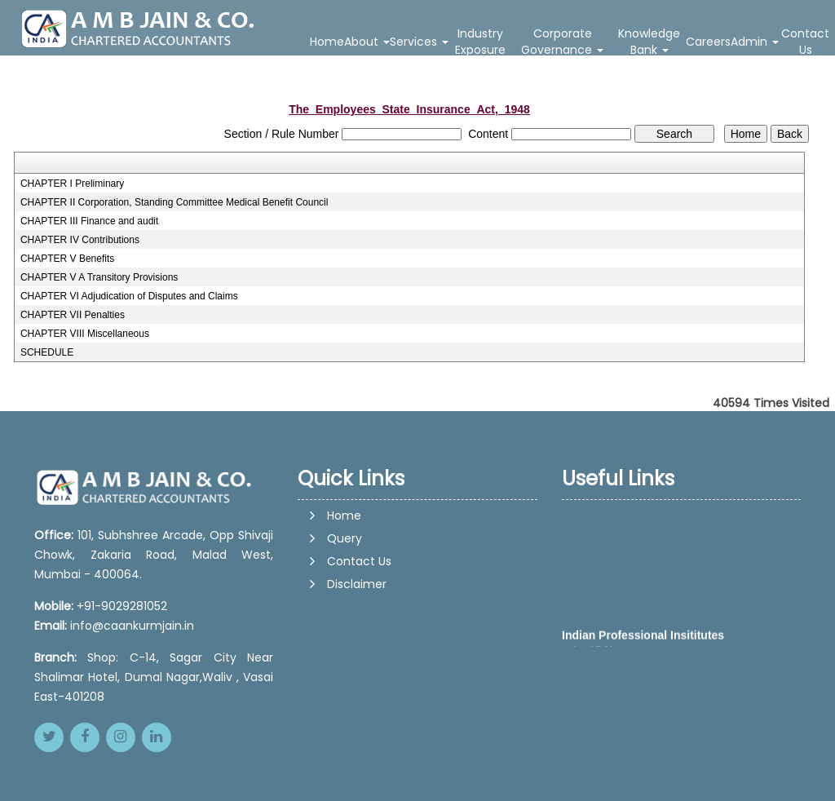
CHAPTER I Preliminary (72, 183)
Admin (755, 41)
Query (344, 538)
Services (419, 41)
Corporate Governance (562, 41)
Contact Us (805, 41)
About (367, 41)
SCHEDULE (46, 352)
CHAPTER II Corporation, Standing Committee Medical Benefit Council (174, 202)
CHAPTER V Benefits (67, 258)
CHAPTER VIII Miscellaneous (84, 333)
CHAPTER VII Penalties (72, 315)
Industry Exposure (480, 41)
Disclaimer (357, 584)
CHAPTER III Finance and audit (89, 221)
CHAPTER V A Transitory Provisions (99, 277)
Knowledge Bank (649, 41)
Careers (708, 41)
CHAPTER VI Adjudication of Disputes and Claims (129, 296)
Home (327, 41)
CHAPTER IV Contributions (79, 240)
